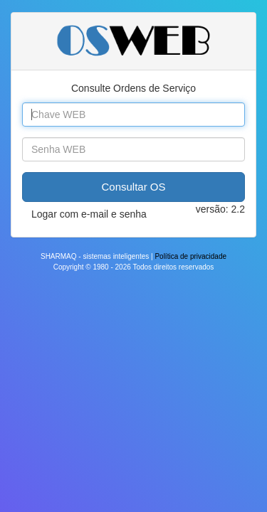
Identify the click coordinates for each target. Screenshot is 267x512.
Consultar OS (133, 187)
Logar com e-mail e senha (89, 214)
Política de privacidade (190, 256)
